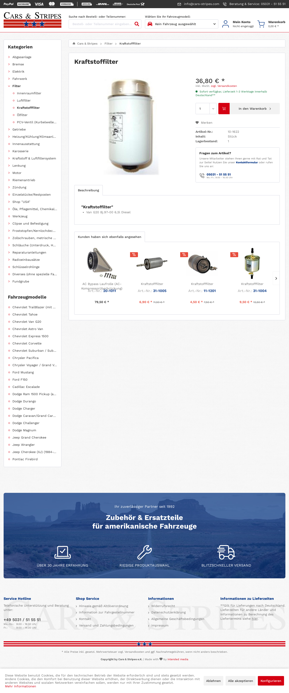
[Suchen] (136, 23)
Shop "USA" (21, 202)
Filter (16, 86)
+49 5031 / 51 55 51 (22, 619)
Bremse (18, 64)
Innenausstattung (26, 144)
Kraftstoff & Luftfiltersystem (34, 158)
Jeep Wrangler (23, 444)
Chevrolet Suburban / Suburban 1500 (34, 350)
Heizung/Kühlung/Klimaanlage (34, 136)
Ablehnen (213, 681)
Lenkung (19, 165)
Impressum (159, 625)
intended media (178, 659)
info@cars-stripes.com (198, 4)
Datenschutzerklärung (168, 612)
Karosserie (20, 151)
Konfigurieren (271, 681)
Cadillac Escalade (26, 387)
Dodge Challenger (26, 423)
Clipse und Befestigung (30, 223)
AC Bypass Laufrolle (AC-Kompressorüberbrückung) (101, 286)
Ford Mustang (23, 372)
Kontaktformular (247, 162)
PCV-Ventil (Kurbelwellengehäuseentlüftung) (37, 122)
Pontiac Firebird (25, 459)
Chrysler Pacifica (25, 358)
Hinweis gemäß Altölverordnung (103, 606)
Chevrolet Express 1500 (30, 336)
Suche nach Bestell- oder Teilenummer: (97, 16)
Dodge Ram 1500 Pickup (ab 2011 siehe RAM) (34, 394)
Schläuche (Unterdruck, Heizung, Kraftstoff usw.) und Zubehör (34, 245)
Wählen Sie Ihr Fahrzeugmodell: (168, 16)
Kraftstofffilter (28, 107)
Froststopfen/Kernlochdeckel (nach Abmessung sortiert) (34, 231)
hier (255, 618)
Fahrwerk (19, 79)
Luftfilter (24, 100)
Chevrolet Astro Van (27, 329)
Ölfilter (22, 115)
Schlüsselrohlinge (26, 267)
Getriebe (19, 129)
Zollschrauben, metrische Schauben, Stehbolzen (34, 238)
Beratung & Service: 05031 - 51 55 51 (254, 4)
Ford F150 (20, 379)
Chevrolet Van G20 (26, 321)
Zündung (19, 187)
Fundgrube (20, 281)
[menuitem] (238, 24)
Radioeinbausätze (26, 259)
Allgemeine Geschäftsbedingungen (177, 619)
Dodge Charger (23, 408)
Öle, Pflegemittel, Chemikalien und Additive (34, 209)
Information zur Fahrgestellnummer (106, 612)
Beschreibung (88, 190)
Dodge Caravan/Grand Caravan (34, 416)
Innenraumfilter (29, 93)
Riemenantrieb (23, 180)
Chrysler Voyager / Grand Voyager (34, 365)
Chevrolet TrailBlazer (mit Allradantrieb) (34, 307)
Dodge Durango (24, 401)
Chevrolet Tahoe (24, 314)
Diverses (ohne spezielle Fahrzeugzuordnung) (34, 274)
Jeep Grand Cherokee (29, 437)
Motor (16, 173)
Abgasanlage (21, 57)
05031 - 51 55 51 (219, 174)
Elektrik (18, 71)
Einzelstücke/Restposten (31, 194)
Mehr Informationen (20, 686)
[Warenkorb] (271, 24)
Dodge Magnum (24, 430)
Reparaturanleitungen (29, 252)
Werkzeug (19, 216)
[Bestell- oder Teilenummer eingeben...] (105, 23)
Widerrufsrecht (162, 606)
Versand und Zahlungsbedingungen (106, 625)
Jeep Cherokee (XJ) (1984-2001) (34, 452)
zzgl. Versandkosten (224, 86)
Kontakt (84, 619)
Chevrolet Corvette (27, 343)
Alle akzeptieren (240, 681)
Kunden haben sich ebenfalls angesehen (109, 237)
